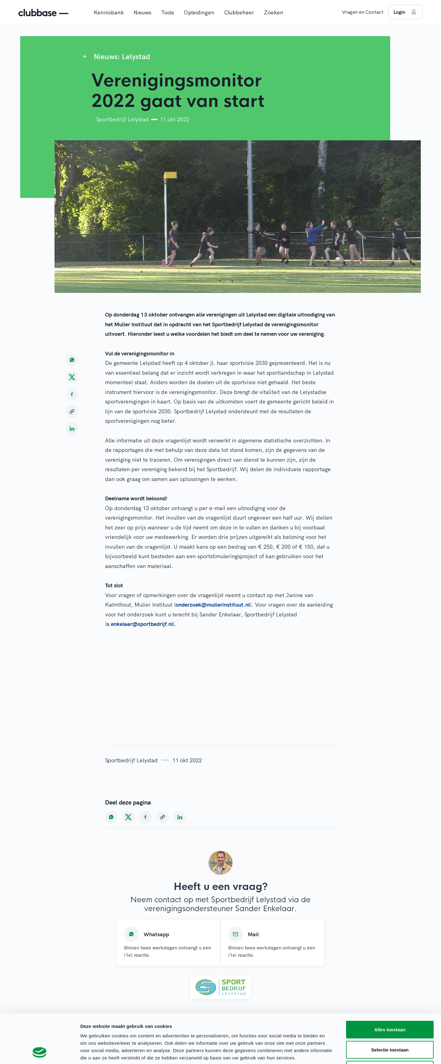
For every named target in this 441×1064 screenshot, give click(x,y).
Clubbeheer (239, 12)
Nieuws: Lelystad (122, 56)
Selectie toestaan (390, 1003)
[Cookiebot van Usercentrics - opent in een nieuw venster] (39, 1052)
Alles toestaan (389, 983)
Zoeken (273, 12)
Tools (167, 12)
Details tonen (330, 1052)
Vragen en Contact (362, 12)
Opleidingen (199, 12)
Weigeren (389, 1023)
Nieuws (142, 12)
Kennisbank (109, 12)
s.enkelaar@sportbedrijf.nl (140, 623)
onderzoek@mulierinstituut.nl (212, 604)
